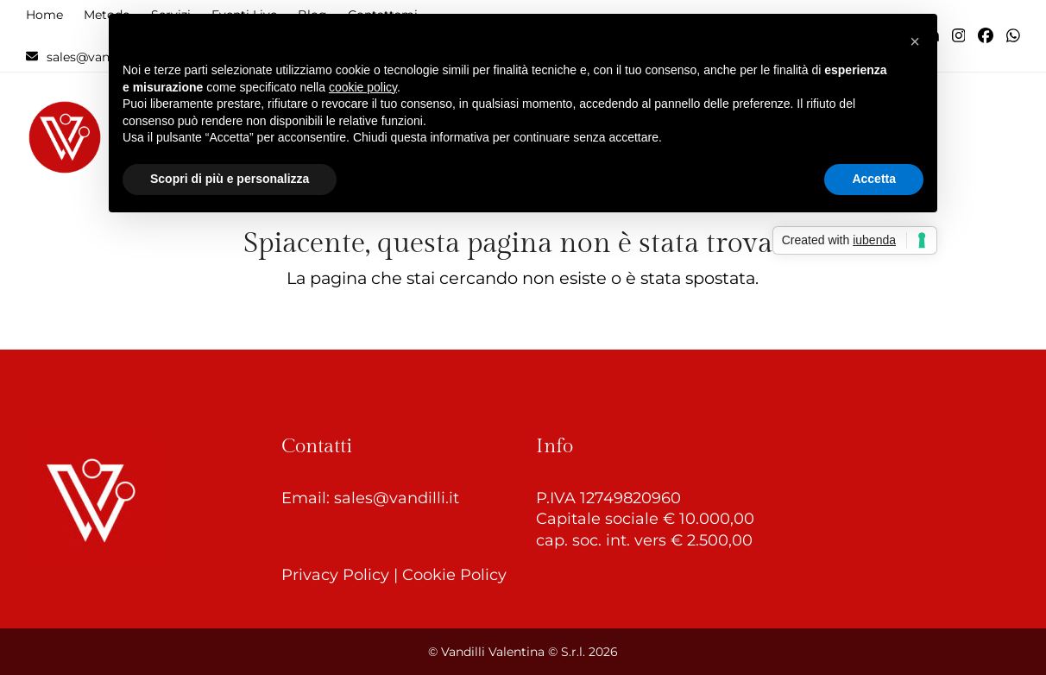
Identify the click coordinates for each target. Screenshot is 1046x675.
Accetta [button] (874, 179)
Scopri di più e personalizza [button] (229, 179)
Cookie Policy (454, 574)
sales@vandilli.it (396, 498)
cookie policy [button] (363, 87)
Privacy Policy (335, 574)
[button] (915, 41)
